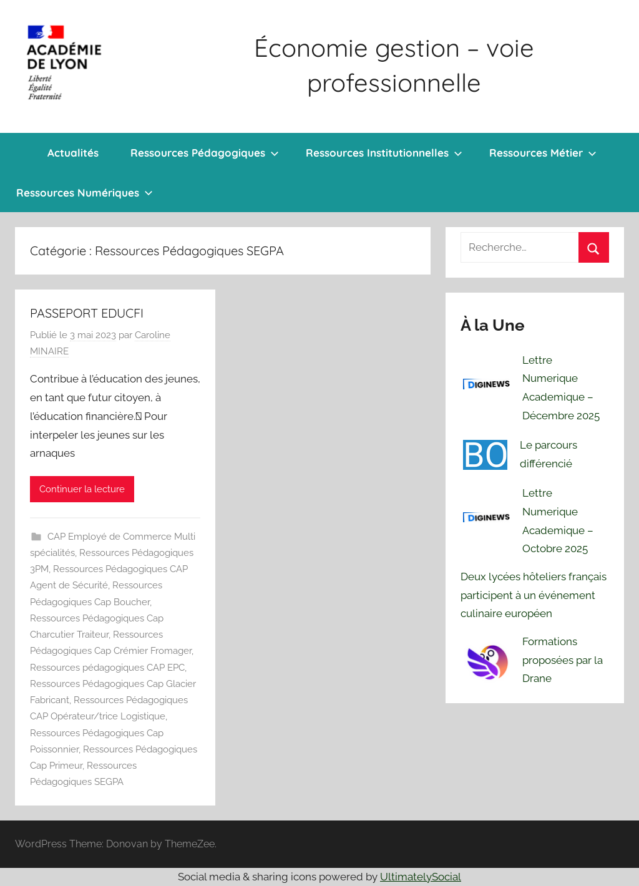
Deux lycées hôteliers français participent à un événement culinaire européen (534, 595)
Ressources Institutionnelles (384, 152)
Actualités (73, 152)
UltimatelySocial (420, 876)
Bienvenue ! (16, 153)
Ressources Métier (543, 152)
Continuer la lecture (82, 489)
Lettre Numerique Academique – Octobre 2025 (557, 521)
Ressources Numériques (84, 192)
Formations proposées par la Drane (562, 660)
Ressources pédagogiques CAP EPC (107, 667)
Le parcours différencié (548, 454)
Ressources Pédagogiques (204, 152)
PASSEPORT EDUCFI (87, 313)
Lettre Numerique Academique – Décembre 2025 (561, 388)
